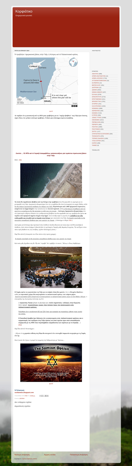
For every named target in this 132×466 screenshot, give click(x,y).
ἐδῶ (20, 160)
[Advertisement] (66, 31)
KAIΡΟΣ (94, 143)
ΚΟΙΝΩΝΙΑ (95, 108)
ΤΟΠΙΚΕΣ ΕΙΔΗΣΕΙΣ (98, 138)
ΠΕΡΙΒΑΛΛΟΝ (96, 122)
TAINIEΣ (94, 145)
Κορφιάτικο (24, 11)
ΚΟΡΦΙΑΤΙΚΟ (96, 110)
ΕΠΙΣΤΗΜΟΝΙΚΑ (97, 99)
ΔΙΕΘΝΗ (21, 398)
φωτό (51, 111)
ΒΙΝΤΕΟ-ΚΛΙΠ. (96, 85)
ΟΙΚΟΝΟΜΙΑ (96, 120)
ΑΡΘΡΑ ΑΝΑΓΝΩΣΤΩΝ (98, 76)
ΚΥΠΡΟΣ (94, 115)
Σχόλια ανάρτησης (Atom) (29, 458)
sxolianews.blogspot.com (24, 392)
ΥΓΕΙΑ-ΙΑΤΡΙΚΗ (96, 140)
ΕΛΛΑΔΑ (94, 94)
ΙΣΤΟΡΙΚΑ (95, 103)
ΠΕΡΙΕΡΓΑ (95, 124)
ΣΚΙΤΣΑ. (94, 131)
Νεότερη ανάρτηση (22, 455)
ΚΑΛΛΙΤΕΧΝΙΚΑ (96, 106)
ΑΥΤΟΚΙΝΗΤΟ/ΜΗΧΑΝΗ (99, 80)
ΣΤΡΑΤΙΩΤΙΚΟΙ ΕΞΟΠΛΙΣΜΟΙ (100, 133)
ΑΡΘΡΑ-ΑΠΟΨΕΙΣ (97, 78)
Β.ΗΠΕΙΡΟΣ (95, 83)
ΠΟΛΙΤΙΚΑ (95, 127)
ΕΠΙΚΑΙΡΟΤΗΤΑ (96, 97)
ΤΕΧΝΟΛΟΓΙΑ (96, 136)
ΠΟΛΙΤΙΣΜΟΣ (96, 129)
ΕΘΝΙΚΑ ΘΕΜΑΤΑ (97, 92)
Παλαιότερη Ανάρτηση (79, 455)
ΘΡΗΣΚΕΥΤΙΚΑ (96, 101)
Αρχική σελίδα (49, 455)
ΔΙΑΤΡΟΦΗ (95, 87)
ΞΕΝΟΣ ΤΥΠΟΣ (96, 117)
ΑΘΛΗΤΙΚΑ (95, 73)
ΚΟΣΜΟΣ (95, 113)
